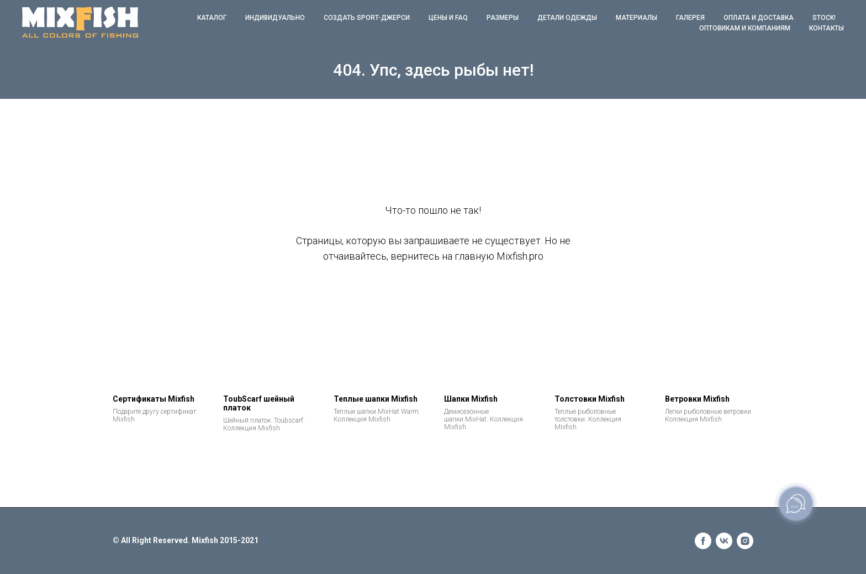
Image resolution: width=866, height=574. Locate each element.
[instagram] (745, 541)
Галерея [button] (690, 18)
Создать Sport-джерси (367, 18)
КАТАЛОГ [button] (211, 18)
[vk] (724, 541)
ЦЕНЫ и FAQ (448, 18)
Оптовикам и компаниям (744, 28)
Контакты (826, 28)
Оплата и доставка (759, 18)
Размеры (503, 18)
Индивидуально (275, 18)
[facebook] (703, 541)
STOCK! (824, 18)
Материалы (636, 18)
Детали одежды (567, 18)
